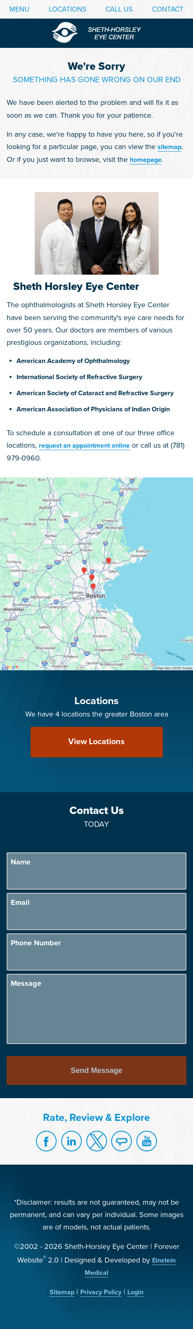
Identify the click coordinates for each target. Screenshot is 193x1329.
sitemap (169, 147)
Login (135, 1292)
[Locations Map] (96, 573)
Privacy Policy (101, 1292)
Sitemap (62, 1292)
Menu (19, 9)
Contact (167, 9)
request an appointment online (84, 445)
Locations (67, 9)
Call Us (119, 9)
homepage (146, 160)
